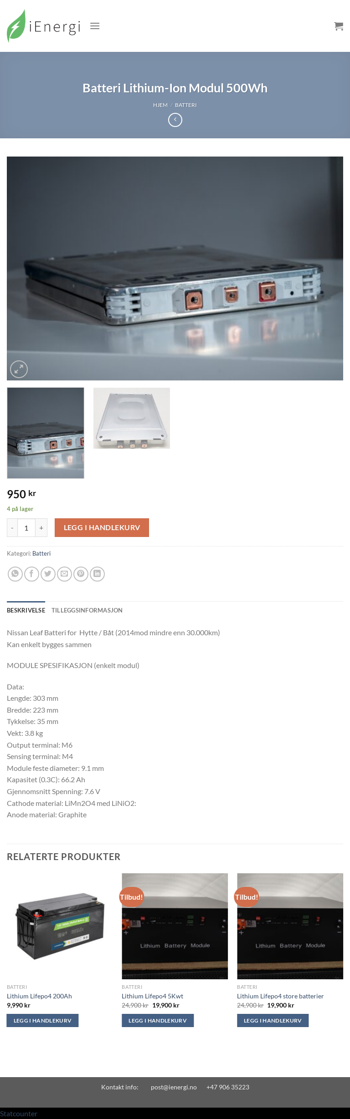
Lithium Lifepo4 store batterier (280, 996)
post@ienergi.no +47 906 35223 (200, 1087)
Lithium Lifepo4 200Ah (39, 996)
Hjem (160, 104)
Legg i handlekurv (102, 527)
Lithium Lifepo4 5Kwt (152, 996)
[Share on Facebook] (31, 574)
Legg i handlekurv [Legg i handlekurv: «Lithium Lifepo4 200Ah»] (43, 1020)
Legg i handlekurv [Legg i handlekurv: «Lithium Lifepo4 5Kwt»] (158, 1020)
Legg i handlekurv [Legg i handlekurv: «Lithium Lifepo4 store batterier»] (273, 1020)
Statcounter (18, 1113)
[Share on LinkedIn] (97, 574)
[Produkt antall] (26, 527)
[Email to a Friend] (64, 574)
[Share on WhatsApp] (15, 574)
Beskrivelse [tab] (26, 610)
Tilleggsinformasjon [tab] (87, 610)
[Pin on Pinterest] (80, 574)
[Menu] (94, 26)
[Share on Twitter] (48, 574)
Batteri (186, 104)
